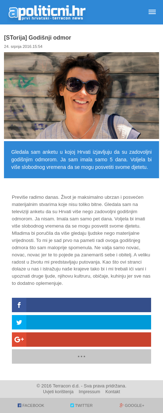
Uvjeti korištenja (58, 391)
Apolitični (47, 12)
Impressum (89, 391)
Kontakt (112, 391)
